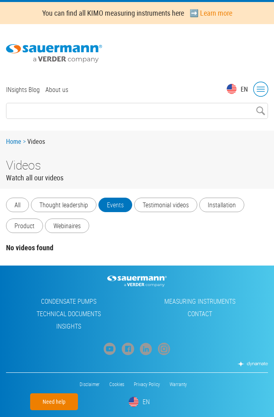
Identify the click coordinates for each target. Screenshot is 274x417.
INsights (68, 326)
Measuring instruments (199, 301)
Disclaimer (90, 384)
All (17, 204)
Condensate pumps (68, 301)
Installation (222, 204)
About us (56, 89)
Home (13, 141)
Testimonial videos (166, 204)
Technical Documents (69, 313)
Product (24, 225)
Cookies (116, 384)
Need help (54, 401)
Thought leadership (63, 204)
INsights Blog (23, 89)
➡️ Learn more (211, 13)
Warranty (178, 384)
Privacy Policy (147, 384)
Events (115, 204)
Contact (200, 313)
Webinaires (67, 225)
